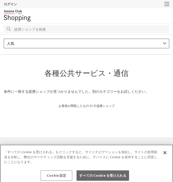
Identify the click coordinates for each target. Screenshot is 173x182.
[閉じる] (164, 154)
